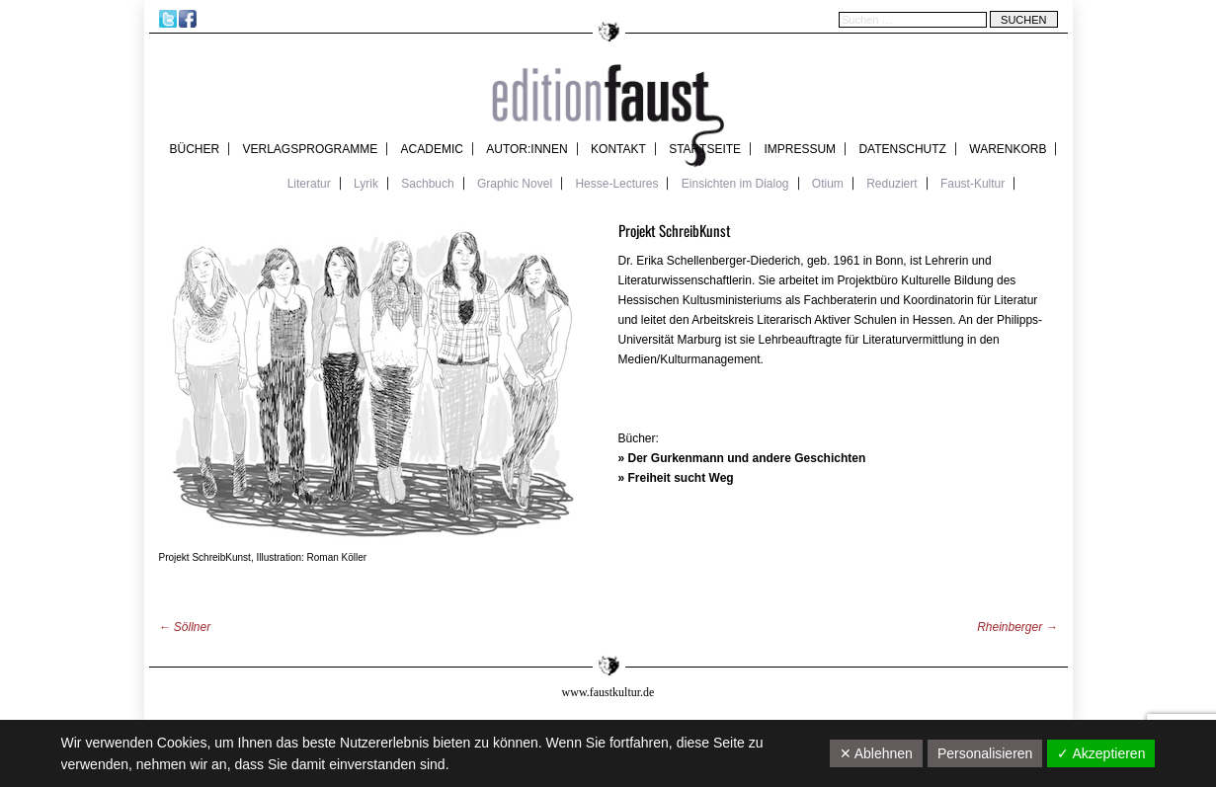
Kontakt (618, 149)
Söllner (185, 627)
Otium (828, 184)
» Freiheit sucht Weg (676, 478)
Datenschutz (901, 149)
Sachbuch (427, 184)
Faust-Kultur (972, 184)
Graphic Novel (514, 184)
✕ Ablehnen (876, 753)
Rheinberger (1017, 627)
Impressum (800, 149)
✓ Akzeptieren (1101, 753)
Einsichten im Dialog (735, 184)
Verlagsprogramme (310, 149)
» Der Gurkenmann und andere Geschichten (742, 458)
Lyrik (366, 184)
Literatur (309, 184)
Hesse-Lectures (616, 184)
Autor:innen (526, 149)
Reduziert (891, 184)
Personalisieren (985, 753)
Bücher (195, 149)
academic (432, 149)
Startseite (705, 149)
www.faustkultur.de (608, 692)
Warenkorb (1007, 149)
